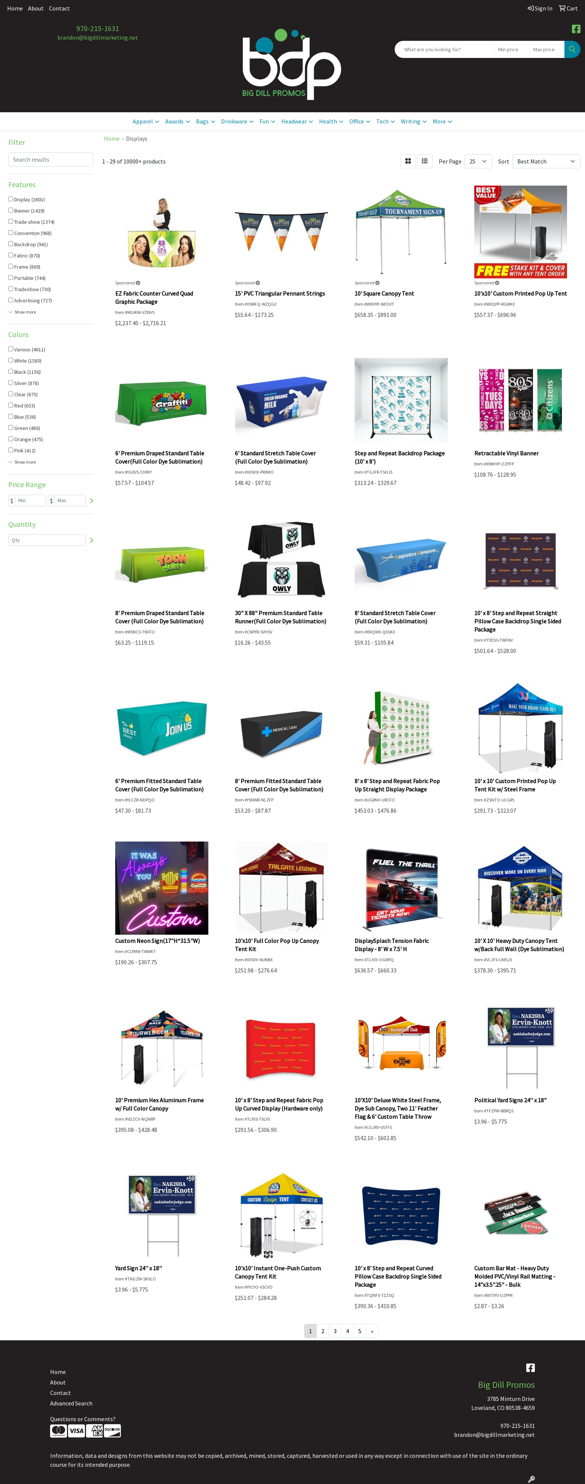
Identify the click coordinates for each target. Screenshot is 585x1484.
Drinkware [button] (234, 121)
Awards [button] (174, 121)
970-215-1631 (97, 28)
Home (15, 8)
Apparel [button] (143, 121)
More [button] (439, 121)
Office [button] (356, 121)
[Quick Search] (444, 49)
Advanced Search (71, 1403)
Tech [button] (382, 121)
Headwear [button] (294, 121)
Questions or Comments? (83, 1419)
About (36, 8)
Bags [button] (202, 121)
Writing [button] (410, 121)
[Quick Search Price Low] (512, 49)
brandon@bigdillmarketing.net (97, 37)
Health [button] (328, 121)
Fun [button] (264, 121)
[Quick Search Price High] (547, 49)
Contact (59, 8)
